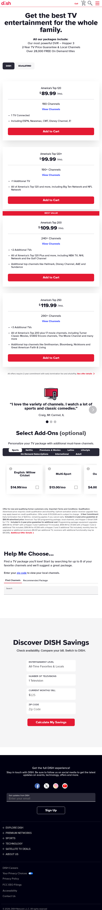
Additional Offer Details (22, 533)
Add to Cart (51, 131)
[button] (51, 665)
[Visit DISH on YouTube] (65, 786)
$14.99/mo (19, 487)
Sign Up (51, 810)
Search (9, 589)
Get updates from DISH (19, 796)
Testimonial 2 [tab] (51, 421)
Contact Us (9, 896)
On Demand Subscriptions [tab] (34, 454)
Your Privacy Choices (15, 873)
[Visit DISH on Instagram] (55, 786)
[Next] (93, 410)
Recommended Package (35, 580)
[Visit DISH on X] (46, 786)
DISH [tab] (8, 66)
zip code (22, 573)
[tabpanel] (51, 222)
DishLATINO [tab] (24, 66)
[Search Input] (48, 591)
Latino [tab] (71, 450)
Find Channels (13, 580)
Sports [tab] (15, 450)
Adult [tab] (78, 454)
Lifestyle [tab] (85, 450)
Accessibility (10, 890)
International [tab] (62, 454)
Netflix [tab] (29, 450)
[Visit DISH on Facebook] (37, 786)
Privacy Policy (11, 878)
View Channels (51, 109)
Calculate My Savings (51, 722)
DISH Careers (10, 868)
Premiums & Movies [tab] (50, 450)
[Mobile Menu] (97, 3)
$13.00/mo (57, 487)
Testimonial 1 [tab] (47, 421)
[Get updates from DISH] (48, 798)
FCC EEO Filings (12, 884)
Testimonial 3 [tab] (55, 421)
